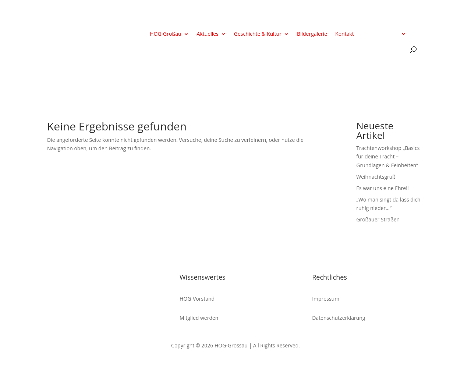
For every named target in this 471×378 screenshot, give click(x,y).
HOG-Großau (165, 34)
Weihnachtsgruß (376, 176)
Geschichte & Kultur (257, 34)
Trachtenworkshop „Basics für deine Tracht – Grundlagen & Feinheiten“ (387, 156)
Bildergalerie (312, 34)
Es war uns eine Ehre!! (382, 188)
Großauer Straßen (378, 219)
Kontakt (344, 34)
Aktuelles (208, 34)
